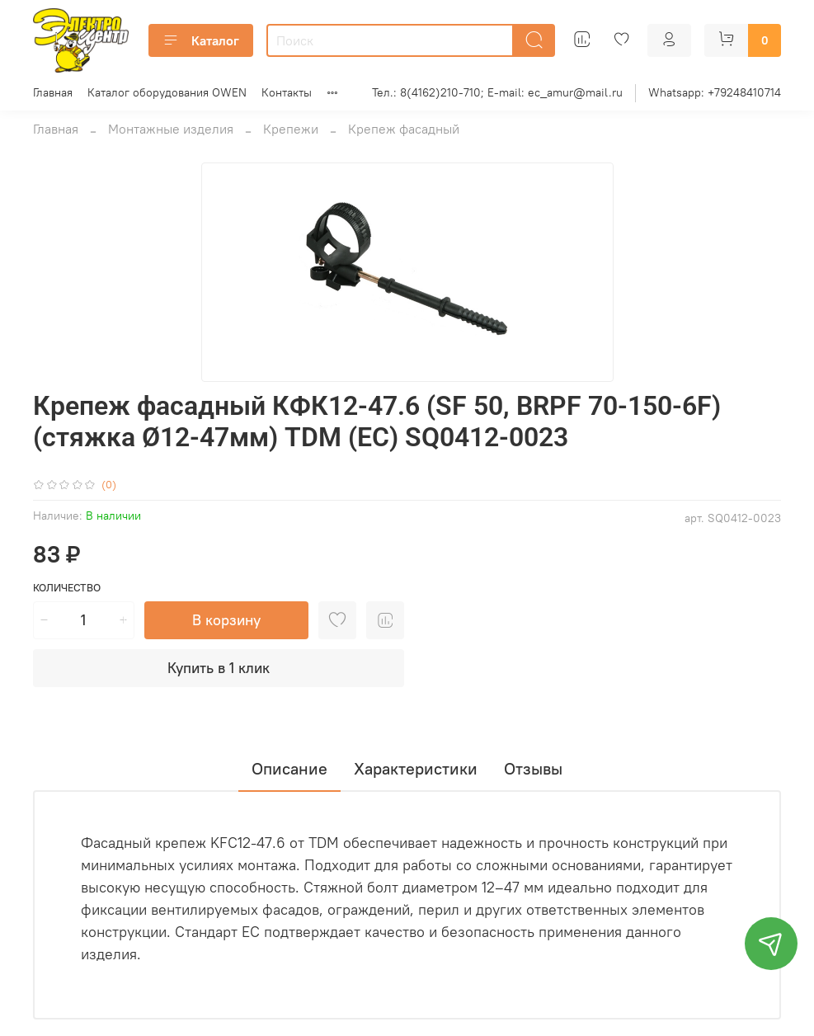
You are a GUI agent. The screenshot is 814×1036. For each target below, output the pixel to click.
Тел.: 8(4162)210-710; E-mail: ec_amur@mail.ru (497, 92)
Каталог (200, 40)
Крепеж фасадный (403, 128)
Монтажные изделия (170, 128)
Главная (53, 92)
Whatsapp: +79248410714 (714, 92)
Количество (67, 588)
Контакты (286, 92)
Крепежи (290, 128)
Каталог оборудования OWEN (167, 92)
